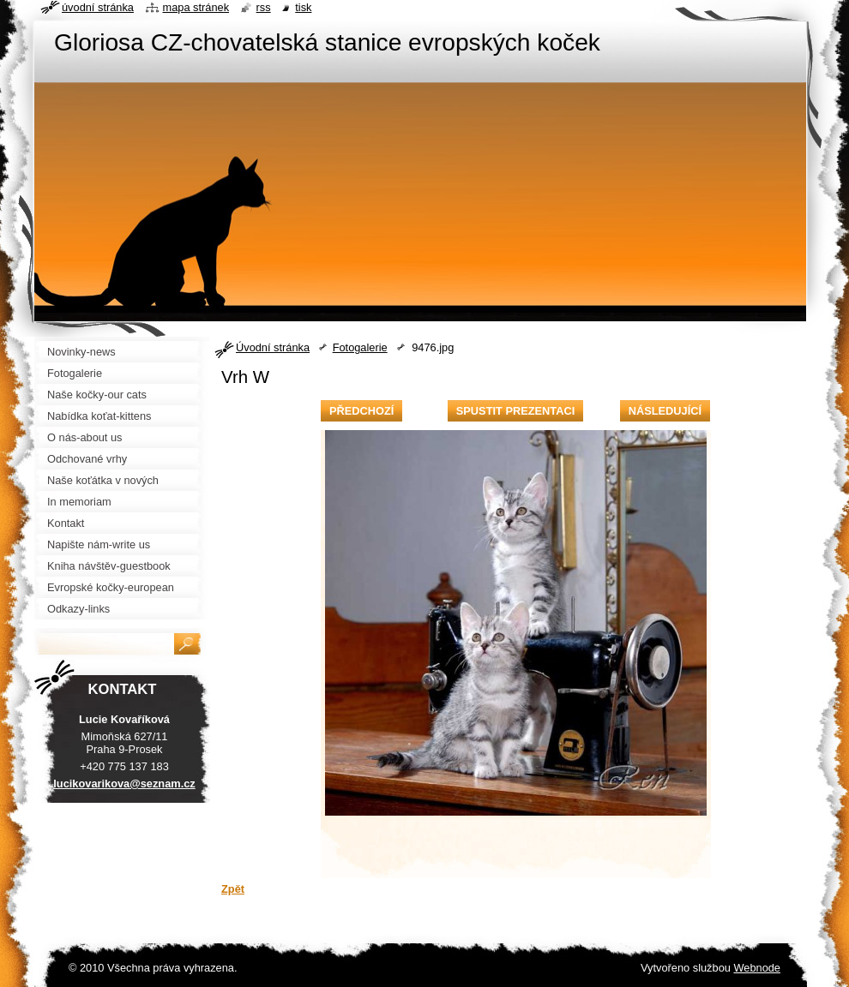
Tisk (303, 7)
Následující (665, 410)
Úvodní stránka (273, 347)
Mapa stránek (196, 7)
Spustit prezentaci (515, 410)
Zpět (232, 888)
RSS (263, 7)
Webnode (756, 967)
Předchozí (361, 410)
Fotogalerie (360, 347)
